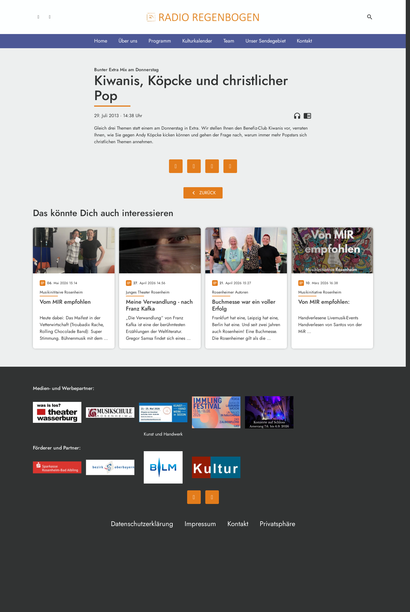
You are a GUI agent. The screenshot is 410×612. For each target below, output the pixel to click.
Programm (160, 41)
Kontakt (304, 41)
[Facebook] (38, 17)
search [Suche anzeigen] (369, 17)
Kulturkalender (197, 41)
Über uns (128, 41)
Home (100, 41)
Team (228, 41)
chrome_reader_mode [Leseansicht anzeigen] (307, 116)
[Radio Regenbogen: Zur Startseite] (203, 17)
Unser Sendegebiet (266, 41)
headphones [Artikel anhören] (297, 116)
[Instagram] (50, 17)
